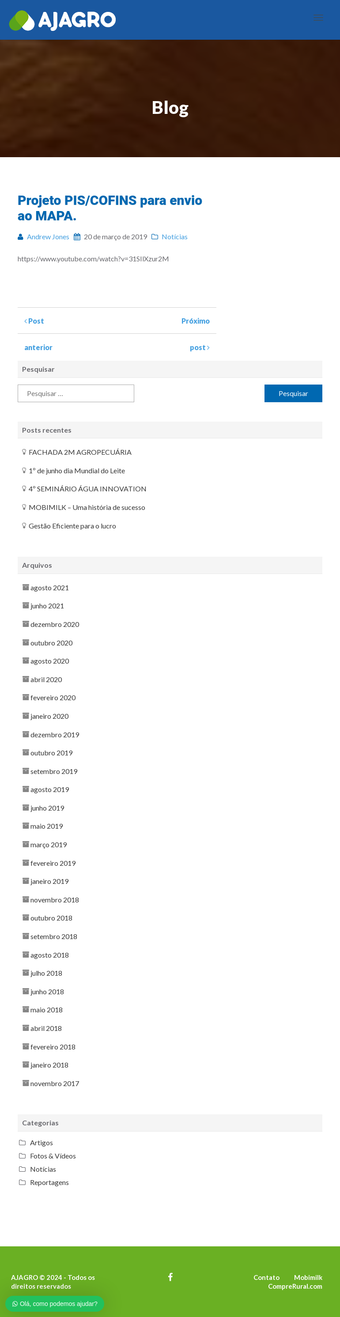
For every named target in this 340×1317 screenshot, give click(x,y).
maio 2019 (46, 826)
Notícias (43, 1169)
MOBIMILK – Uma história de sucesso (87, 507)
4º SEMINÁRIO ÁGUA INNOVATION (88, 488)
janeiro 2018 (49, 1064)
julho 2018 (46, 973)
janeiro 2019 (49, 881)
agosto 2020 (49, 661)
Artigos (41, 1142)
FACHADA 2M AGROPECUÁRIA (80, 452)
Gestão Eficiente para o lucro (72, 525)
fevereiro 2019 (53, 863)
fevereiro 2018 (53, 1046)
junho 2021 (47, 605)
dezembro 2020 (54, 624)
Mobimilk (308, 1277)
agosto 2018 (49, 955)
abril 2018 (46, 1028)
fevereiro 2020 (53, 697)
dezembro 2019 (54, 734)
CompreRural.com (295, 1286)
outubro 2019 (51, 752)
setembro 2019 (53, 771)
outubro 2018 (51, 917)
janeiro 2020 (49, 716)
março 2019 (48, 844)
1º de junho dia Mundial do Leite (77, 470)
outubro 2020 (51, 642)
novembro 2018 (54, 899)
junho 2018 (47, 991)
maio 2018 (46, 1009)
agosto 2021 (49, 587)
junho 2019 (47, 808)
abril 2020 (46, 679)
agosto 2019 (49, 789)
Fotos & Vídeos (53, 1155)
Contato (266, 1277)
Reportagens (49, 1182)
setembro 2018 (53, 936)
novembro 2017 (54, 1083)
